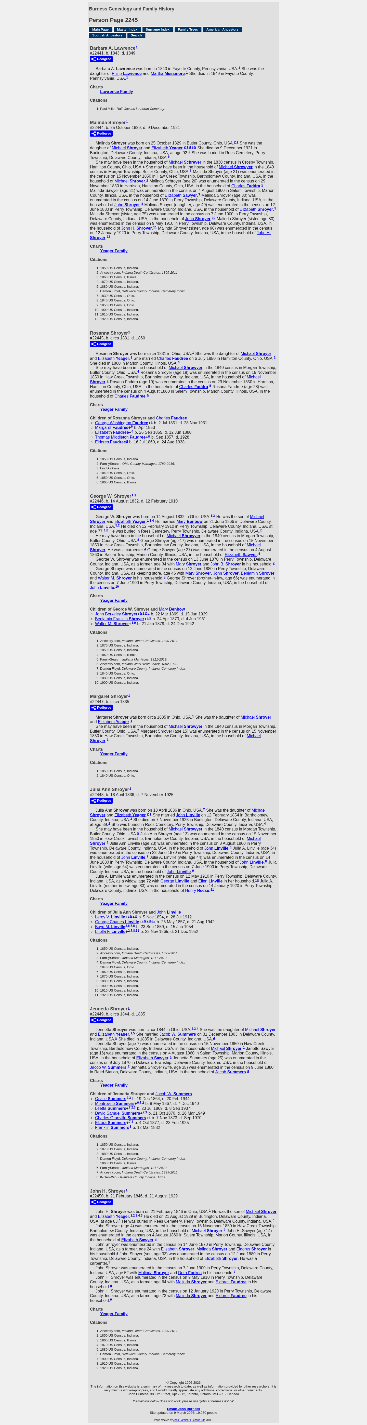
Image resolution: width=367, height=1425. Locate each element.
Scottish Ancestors (107, 35)
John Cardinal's (182, 1420)
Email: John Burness (183, 1409)
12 (108, 237)
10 (213, 218)
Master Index (127, 29)
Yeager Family (114, 251)
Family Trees (188, 29)
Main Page (100, 29)
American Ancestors (222, 29)
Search (136, 35)
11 (154, 227)
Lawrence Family (116, 91)
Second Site (198, 1420)
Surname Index (157, 29)
